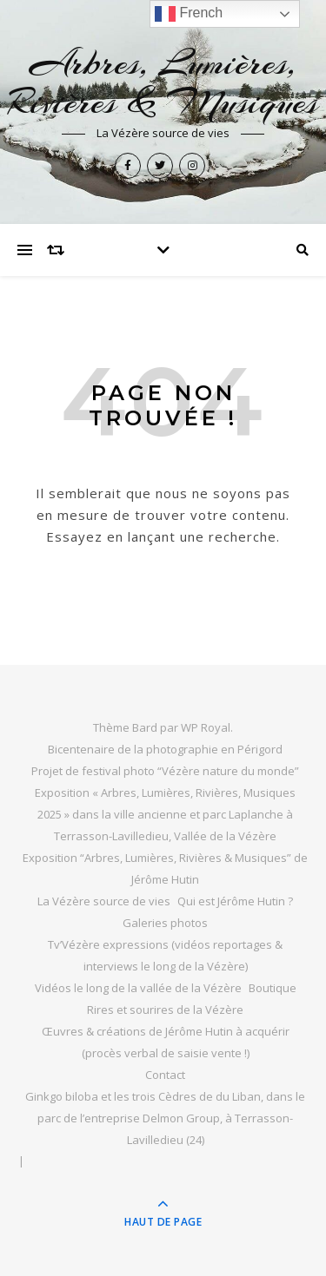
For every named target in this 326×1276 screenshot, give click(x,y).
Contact (165, 1074)
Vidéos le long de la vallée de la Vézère (138, 988)
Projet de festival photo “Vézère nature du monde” (165, 771)
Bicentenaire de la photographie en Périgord (165, 749)
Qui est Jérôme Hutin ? (235, 901)
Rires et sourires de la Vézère (165, 1009)
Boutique (272, 988)
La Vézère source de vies (103, 901)
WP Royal (205, 727)
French (189, 13)
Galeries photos (165, 923)
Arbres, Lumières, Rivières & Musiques (163, 82)
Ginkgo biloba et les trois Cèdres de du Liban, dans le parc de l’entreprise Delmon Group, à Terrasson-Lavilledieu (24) (165, 1118)
